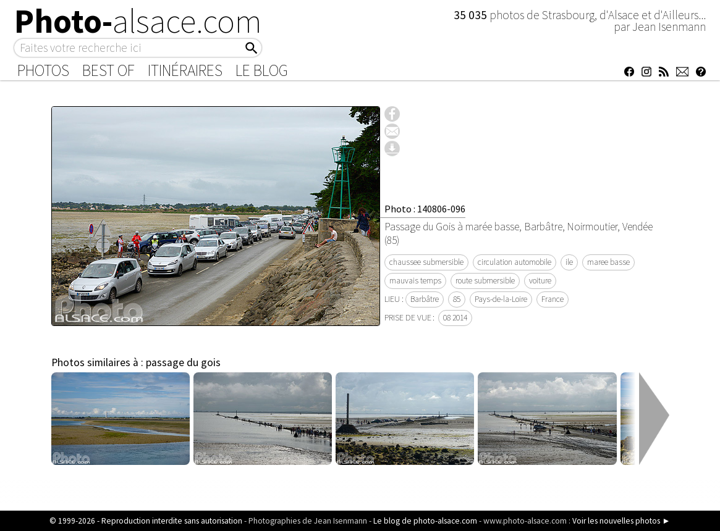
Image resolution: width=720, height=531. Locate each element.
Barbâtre (424, 299)
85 (456, 299)
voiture (540, 280)
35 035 (471, 14)
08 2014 (455, 317)
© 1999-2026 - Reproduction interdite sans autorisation (145, 521)
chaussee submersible (426, 262)
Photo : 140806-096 (424, 209)
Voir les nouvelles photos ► (621, 521)
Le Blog (261, 70)
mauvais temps (415, 280)
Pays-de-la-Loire (501, 299)
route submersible (485, 280)
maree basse (608, 262)
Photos (43, 70)
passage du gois (183, 362)
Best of (108, 70)
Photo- (138, 21)
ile (569, 262)
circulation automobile (514, 262)
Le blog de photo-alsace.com (425, 521)
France (552, 299)
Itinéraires (185, 70)
